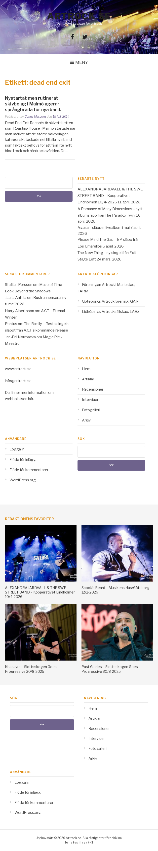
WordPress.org (22, 480)
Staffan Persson (18, 284)
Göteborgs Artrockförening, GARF (111, 301)
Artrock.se (79, 16)
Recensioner (92, 389)
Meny (81, 62)
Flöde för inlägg (22, 459)
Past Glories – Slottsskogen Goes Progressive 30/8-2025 (109, 669)
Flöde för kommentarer (28, 470)
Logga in (16, 449)
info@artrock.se (18, 381)
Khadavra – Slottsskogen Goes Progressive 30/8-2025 (31, 669)
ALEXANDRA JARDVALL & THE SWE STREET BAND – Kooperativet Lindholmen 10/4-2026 (110, 196)
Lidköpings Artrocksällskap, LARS (111, 311)
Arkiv (86, 420)
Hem (86, 369)
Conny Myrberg (35, 116)
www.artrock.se (18, 369)
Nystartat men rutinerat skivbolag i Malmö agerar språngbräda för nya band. (33, 103)
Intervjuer (90, 399)
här (30, 399)
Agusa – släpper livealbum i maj (104, 227)
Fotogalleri (91, 410)
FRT (90, 842)
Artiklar (88, 379)
